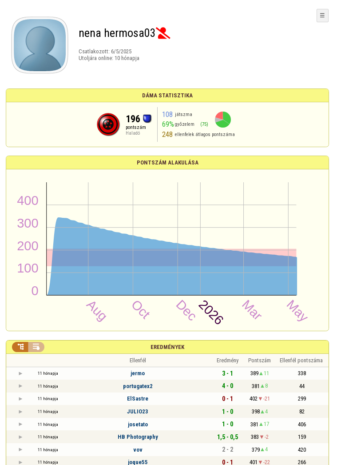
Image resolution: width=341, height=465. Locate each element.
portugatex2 (138, 386)
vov (138, 449)
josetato (138, 424)
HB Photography (138, 436)
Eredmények (167, 347)
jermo (138, 373)
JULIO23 (137, 411)
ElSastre (137, 398)
